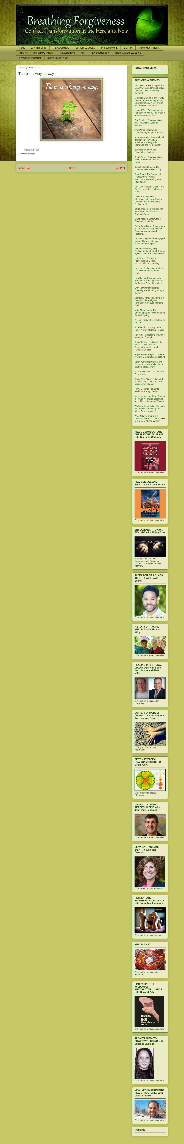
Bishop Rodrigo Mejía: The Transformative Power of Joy (148, 168)
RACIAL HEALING (67, 53)
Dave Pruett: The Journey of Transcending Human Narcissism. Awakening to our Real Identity (148, 178)
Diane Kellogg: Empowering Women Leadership (148, 220)
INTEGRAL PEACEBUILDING (128, 53)
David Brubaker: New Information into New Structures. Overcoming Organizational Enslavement (150, 200)
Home (72, 168)
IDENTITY (128, 48)
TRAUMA (23, 53)
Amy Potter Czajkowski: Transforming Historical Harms (149, 131)
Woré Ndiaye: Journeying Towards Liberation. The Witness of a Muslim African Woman (150, 418)
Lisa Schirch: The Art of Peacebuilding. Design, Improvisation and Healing (147, 261)
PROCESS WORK (109, 48)
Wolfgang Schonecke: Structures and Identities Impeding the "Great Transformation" (150, 408)
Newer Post (24, 168)
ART (83, 53)
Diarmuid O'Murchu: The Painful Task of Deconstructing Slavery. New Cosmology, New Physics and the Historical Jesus (150, 102)
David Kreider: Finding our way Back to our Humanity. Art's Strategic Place (149, 211)
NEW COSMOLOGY (100, 53)
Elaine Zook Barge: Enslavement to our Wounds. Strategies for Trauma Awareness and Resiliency (150, 230)
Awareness (30, 154)
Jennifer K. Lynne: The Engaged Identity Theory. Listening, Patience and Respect (150, 241)
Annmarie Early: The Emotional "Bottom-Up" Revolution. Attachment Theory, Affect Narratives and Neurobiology (149, 141)
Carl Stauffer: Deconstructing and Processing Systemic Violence (148, 122)
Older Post (119, 168)
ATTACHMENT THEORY (149, 48)
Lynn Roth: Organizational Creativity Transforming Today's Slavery (149, 290)
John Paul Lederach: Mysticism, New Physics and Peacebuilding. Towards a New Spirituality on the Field (150, 89)
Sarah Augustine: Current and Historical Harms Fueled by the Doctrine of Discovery (149, 364)
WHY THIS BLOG (39, 48)
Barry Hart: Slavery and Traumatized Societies (146, 151)
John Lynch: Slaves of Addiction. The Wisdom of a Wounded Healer (150, 271)
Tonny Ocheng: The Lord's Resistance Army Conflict (147, 390)
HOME (22, 48)
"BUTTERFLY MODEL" (85, 48)
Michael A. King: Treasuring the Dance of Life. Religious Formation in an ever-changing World (149, 302)
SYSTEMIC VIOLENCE (58, 58)
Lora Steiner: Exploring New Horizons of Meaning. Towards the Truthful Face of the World (149, 280)
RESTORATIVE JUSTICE (30, 58)
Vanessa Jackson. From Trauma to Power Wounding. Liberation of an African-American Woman (150, 399)
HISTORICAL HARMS (43, 53)
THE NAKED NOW (60, 48)
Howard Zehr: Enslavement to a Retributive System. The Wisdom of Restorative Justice (150, 113)
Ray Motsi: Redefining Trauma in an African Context (150, 336)
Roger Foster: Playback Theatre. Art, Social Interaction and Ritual (150, 355)
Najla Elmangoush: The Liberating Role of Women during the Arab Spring (150, 313)
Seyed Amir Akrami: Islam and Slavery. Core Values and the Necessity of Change (149, 381)
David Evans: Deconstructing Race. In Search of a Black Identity (148, 159)
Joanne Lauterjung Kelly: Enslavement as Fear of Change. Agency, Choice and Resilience (150, 251)
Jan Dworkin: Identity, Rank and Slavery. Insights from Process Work (149, 189)
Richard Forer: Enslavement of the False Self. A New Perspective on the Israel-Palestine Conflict (149, 346)
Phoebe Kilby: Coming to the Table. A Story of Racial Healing (149, 328)
